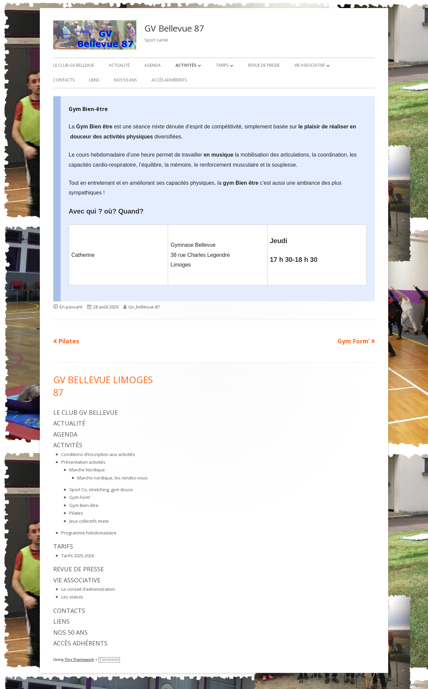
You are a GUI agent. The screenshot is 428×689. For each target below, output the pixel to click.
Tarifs (222, 65)
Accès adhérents (169, 80)
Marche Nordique (87, 470)
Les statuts (72, 597)
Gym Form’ (79, 497)
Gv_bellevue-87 (144, 307)
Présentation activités (83, 462)
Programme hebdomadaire (89, 533)
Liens (94, 80)
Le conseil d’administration (88, 589)
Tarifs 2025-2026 (77, 556)
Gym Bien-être (83, 505)
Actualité (119, 65)
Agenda (152, 65)
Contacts (63, 80)
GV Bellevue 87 (174, 28)
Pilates (76, 513)
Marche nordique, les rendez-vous (112, 478)
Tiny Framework (79, 659)
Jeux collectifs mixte (89, 521)
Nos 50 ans (125, 80)
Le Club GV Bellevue (73, 65)
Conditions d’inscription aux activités (98, 454)
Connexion (109, 659)
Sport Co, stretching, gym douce (101, 489)
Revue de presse (264, 65)
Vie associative (309, 65)
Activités (185, 65)
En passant (71, 307)
